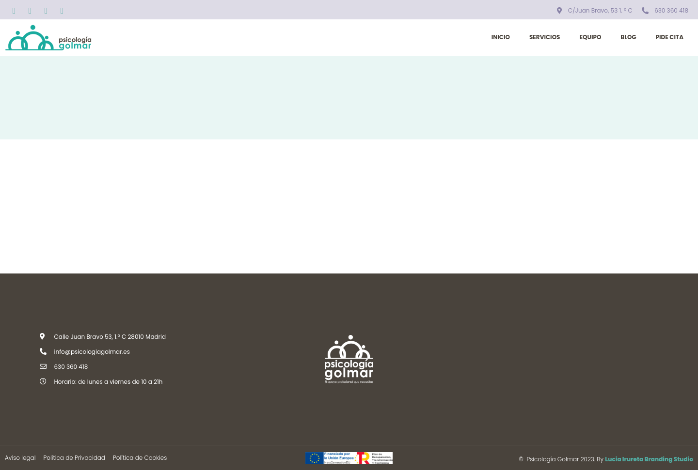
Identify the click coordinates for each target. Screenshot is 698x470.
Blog (628, 37)
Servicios (544, 37)
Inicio (501, 37)
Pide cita (669, 37)
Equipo (590, 37)
